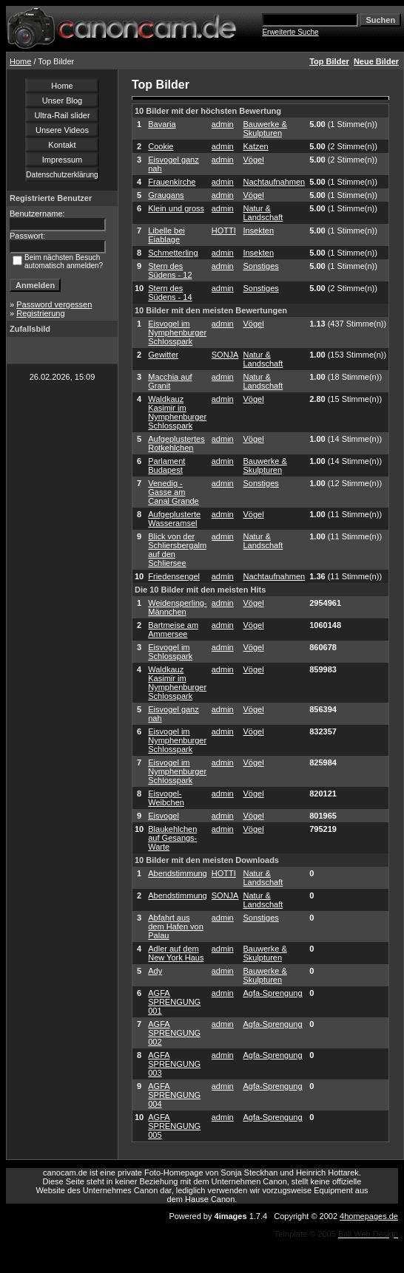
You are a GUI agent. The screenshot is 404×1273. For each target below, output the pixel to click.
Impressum (62, 159)
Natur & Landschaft (263, 213)
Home (20, 61)
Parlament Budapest (166, 465)
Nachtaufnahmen (274, 181)
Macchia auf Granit (170, 381)
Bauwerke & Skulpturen (264, 128)
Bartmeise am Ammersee (173, 629)
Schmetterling (173, 252)
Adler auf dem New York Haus (175, 953)
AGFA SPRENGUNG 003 (174, 1064)
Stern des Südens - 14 (170, 292)
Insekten (258, 230)
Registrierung (40, 313)
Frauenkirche (171, 181)
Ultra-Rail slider (62, 115)
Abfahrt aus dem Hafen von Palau (175, 926)
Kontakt (61, 144)
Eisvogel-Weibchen (166, 798)
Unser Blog (62, 100)
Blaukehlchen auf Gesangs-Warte (172, 838)
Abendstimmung (177, 873)
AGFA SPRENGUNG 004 (174, 1095)
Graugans (166, 195)
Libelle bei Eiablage (166, 235)
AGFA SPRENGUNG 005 (174, 1126)
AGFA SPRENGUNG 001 (174, 1002)
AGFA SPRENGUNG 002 (174, 1033)
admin (223, 124)
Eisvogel (163, 815)
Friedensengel (174, 576)
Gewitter (163, 354)
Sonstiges (260, 266)
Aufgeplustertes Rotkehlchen (176, 443)
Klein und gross (176, 208)
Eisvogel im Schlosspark (170, 652)
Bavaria (161, 124)
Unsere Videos (62, 130)
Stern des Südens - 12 (170, 270)
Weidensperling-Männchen (177, 607)
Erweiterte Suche (290, 32)
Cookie (160, 146)
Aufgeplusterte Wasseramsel (174, 519)
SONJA (225, 354)
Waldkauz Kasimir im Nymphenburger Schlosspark (177, 412)
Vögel (253, 159)
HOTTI (224, 230)
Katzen (255, 146)
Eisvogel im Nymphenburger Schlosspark (177, 332)
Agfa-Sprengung (272, 993)
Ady (155, 970)
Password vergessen (54, 304)
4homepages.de (369, 1216)
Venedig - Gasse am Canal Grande (173, 492)
